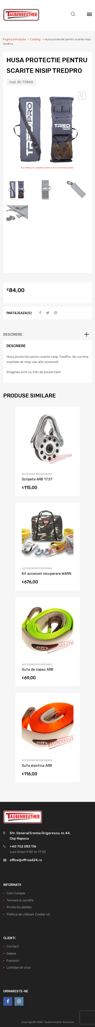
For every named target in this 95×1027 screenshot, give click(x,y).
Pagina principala (14, 39)
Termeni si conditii (19, 900)
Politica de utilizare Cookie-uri (28, 914)
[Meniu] (89, 15)
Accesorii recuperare (37, 473)
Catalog (35, 39)
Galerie (11, 953)
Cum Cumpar (15, 893)
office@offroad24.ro (26, 860)
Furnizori (12, 961)
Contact (12, 946)
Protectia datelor (19, 907)
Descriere (12, 334)
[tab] (47, 334)
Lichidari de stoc (18, 967)
